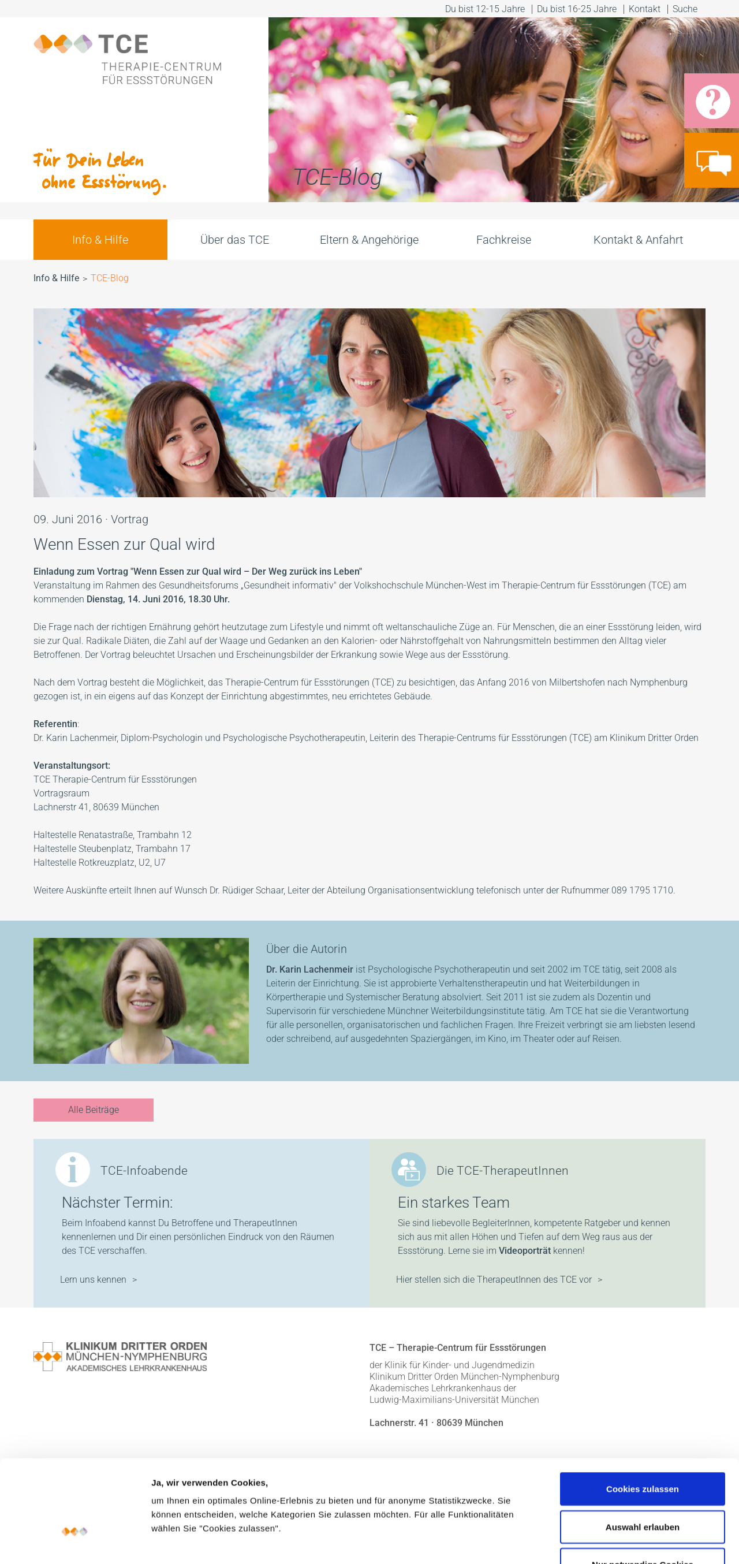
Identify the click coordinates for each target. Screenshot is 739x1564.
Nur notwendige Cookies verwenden (642, 1481)
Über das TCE (234, 240)
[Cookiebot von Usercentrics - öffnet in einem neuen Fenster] (74, 1541)
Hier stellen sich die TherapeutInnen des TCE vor (494, 1279)
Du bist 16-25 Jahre (577, 8)
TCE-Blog (110, 278)
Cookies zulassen (642, 1398)
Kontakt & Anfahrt (638, 240)
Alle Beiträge (93, 1109)
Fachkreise (503, 240)
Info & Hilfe (100, 240)
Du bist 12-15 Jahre (485, 8)
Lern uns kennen (93, 1279)
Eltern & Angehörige (369, 240)
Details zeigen (614, 1541)
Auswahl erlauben (643, 1437)
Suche (686, 8)
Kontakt (644, 8)
